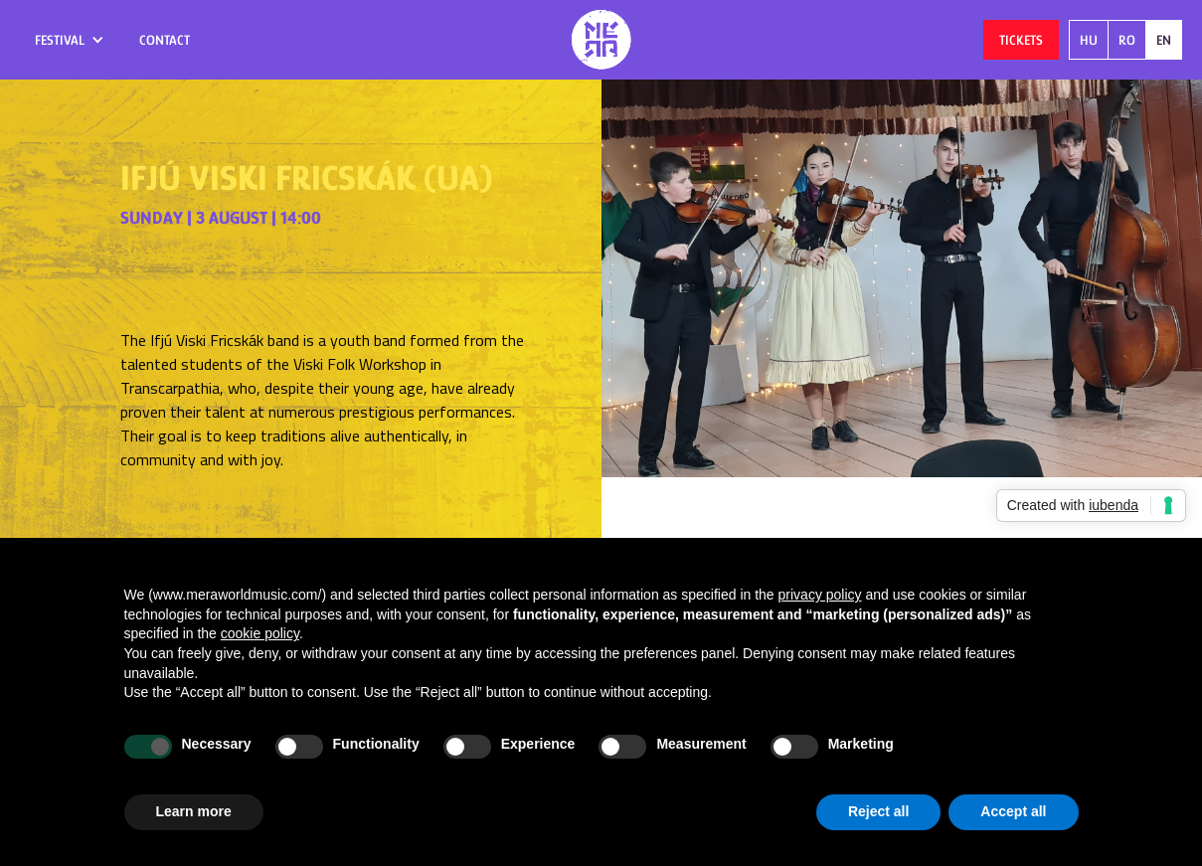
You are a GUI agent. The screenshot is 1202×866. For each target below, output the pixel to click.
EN (1163, 40)
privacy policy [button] (820, 595)
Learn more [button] (194, 811)
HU (1089, 40)
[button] (69, 40)
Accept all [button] (1013, 811)
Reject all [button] (878, 811)
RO (1126, 40)
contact (164, 40)
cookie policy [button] (260, 633)
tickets (1021, 40)
